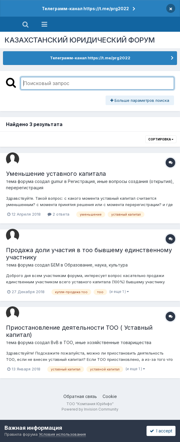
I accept (161, 430)
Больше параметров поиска (139, 100)
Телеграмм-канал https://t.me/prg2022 (85, 8)
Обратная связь (80, 396)
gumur (57, 181)
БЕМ (55, 264)
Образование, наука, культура (96, 264)
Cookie (110, 396)
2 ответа (58, 214)
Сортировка (160, 139)
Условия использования (62, 434)
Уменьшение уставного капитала (56, 173)
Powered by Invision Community (90, 409)
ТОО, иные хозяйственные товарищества (107, 342)
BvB (55, 342)
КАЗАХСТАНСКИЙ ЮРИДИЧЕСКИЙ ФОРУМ (79, 40)
